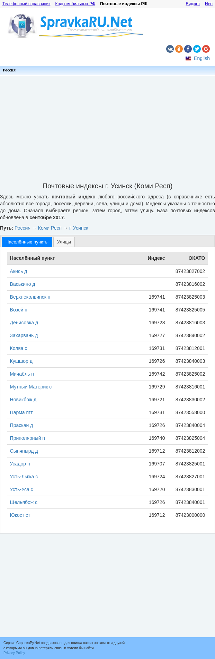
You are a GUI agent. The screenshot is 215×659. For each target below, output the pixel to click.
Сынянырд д (24, 451)
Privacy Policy (14, 653)
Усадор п (20, 464)
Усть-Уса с (21, 489)
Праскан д (21, 425)
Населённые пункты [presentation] (27, 242)
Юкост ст (20, 515)
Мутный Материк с (31, 387)
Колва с (18, 348)
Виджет (193, 3)
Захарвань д (24, 335)
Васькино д (22, 284)
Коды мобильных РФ (75, 3)
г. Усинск (78, 228)
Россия (9, 70)
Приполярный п (27, 438)
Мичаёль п (22, 374)
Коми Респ (50, 228)
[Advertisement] (107, 126)
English (202, 58)
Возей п (18, 310)
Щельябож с (23, 502)
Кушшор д (21, 361)
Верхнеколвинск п (30, 297)
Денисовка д (24, 322)
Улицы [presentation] (64, 242)
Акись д (18, 271)
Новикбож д (23, 399)
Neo (209, 3)
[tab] (27, 242)
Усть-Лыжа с (24, 476)
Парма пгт (21, 412)
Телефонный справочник (26, 3)
